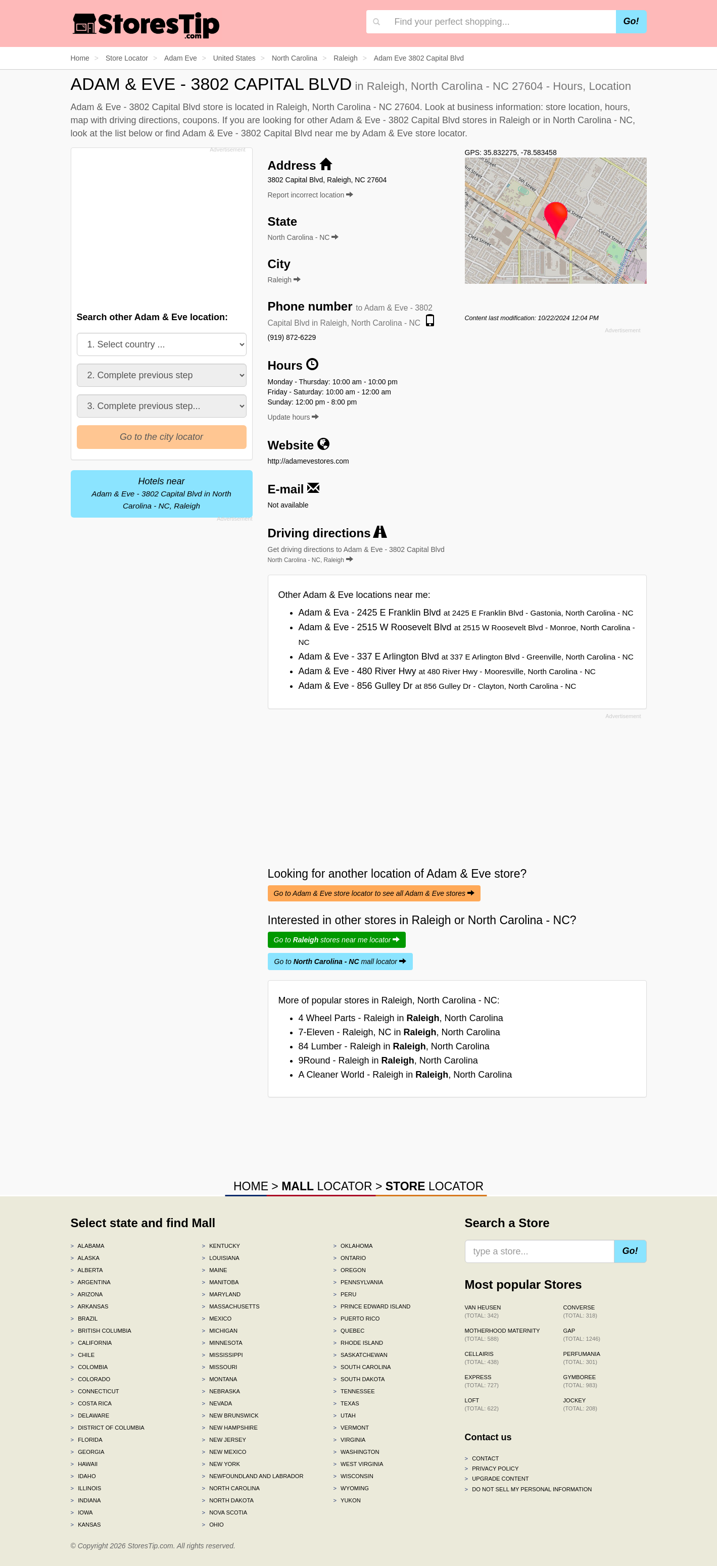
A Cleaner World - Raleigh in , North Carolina (405, 1075)
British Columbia (101, 1331)
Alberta (87, 1270)
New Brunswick (230, 1415)
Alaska (85, 1258)
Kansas (86, 1525)
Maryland (221, 1294)
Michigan (219, 1331)
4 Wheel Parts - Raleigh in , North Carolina (401, 1018)
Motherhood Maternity (502, 1335)
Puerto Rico (356, 1319)
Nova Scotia (224, 1512)
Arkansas (90, 1306)
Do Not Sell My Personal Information (528, 1489)
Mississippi (222, 1355)
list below (134, 133)
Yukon (346, 1500)
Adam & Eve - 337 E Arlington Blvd (466, 656)
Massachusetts (230, 1306)
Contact (482, 1458)
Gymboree (580, 1381)
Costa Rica (91, 1403)
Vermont (351, 1428)
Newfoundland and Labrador (252, 1476)
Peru (344, 1294)
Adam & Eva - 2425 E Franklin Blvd (466, 613)
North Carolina (231, 1488)
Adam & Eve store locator (413, 133)
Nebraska (221, 1391)
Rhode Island (358, 1343)
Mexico (216, 1319)
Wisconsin (353, 1476)
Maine (214, 1270)
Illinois (86, 1488)
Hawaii (84, 1464)
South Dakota (359, 1379)
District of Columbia (108, 1428)
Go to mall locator (340, 961)
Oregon (349, 1270)
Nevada (217, 1403)
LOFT (482, 1404)
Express (482, 1381)
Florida (87, 1440)
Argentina (91, 1282)
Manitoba (220, 1282)
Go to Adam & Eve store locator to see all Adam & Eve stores (374, 893)
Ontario (349, 1258)
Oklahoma (352, 1246)
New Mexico (224, 1452)
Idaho (83, 1476)
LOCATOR (326, 1186)
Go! (631, 21)
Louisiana (220, 1258)
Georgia (88, 1452)
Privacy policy (492, 1469)
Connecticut (95, 1391)
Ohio (212, 1525)
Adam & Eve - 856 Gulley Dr (438, 686)
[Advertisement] (161, 226)
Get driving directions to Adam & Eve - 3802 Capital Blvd (356, 554)
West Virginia (358, 1464)
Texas (346, 1403)
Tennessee (353, 1391)
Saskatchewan (360, 1355)
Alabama (88, 1246)
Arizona (87, 1294)
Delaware (90, 1415)
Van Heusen (483, 1311)
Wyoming (351, 1488)
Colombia (89, 1367)
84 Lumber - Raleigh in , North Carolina (394, 1046)
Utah (344, 1415)
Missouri (219, 1367)
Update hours (293, 417)
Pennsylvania (358, 1282)
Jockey (580, 1404)
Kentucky (221, 1246)
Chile (83, 1355)
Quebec (348, 1331)
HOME (250, 1186)
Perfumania (581, 1358)
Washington (356, 1452)
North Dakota (228, 1500)
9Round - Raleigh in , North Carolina (388, 1060)
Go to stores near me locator (337, 940)
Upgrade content (497, 1479)
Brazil (84, 1319)
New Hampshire (229, 1428)
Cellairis (482, 1358)
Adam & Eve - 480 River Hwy (447, 671)
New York (221, 1464)
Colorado (91, 1379)
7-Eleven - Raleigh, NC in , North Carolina (399, 1032)
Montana (219, 1379)
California (91, 1343)
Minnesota (222, 1343)
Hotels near (161, 493)
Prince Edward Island (371, 1306)
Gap (582, 1335)
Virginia (349, 1440)
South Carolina (362, 1367)
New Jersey (224, 1440)
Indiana (86, 1500)
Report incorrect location (311, 195)
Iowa (82, 1512)
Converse (580, 1311)
